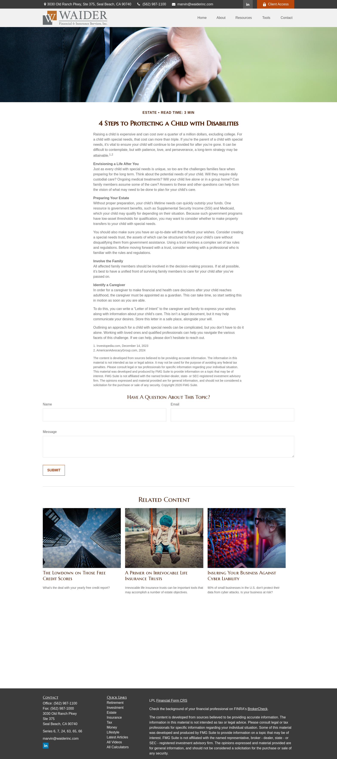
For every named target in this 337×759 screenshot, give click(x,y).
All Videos (114, 742)
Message (50, 432)
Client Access (276, 4)
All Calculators (118, 747)
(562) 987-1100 (151, 4)
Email (175, 404)
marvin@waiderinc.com (192, 4)
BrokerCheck (257, 709)
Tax (109, 722)
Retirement (115, 702)
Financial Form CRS (171, 700)
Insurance (114, 717)
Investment (115, 707)
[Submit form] (54, 470)
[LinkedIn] (248, 4)
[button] (202, 18)
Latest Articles (117, 737)
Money (112, 727)
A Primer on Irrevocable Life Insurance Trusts (156, 575)
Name (47, 404)
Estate (111, 712)
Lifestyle (113, 732)
